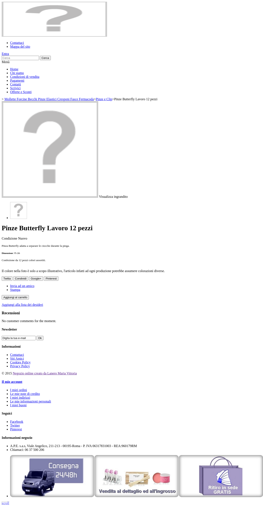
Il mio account (12, 382)
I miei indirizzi (20, 397)
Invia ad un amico (22, 286)
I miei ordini (18, 390)
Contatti (15, 84)
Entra (5, 54)
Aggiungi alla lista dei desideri (22, 304)
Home (14, 69)
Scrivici (15, 88)
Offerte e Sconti (21, 92)
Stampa (15, 290)
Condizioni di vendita (24, 77)
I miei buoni (18, 405)
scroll (5, 503)
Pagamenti (17, 80)
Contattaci (17, 43)
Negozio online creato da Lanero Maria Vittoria (45, 373)
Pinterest (51, 278)
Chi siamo (17, 73)
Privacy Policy (20, 366)
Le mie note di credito (25, 394)
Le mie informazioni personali (30, 401)
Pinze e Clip (104, 99)
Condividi (21, 278)
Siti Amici (17, 358)
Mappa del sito (20, 46)
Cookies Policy (20, 362)
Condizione (10, 238)
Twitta (7, 278)
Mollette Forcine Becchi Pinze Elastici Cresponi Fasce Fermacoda (49, 99)
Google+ (36, 278)
